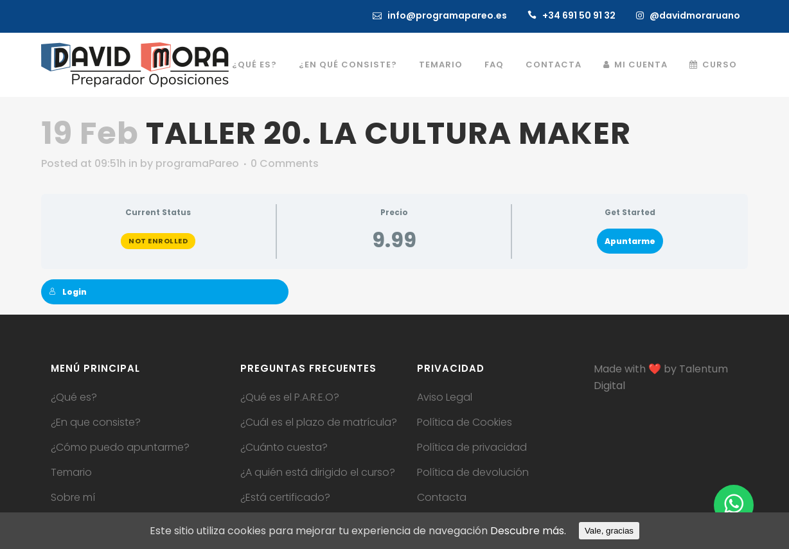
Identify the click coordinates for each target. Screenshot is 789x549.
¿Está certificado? (285, 498)
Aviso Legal (444, 397)
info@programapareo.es (447, 15)
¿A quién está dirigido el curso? (317, 473)
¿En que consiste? (96, 422)
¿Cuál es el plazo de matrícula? (318, 422)
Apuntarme (630, 241)
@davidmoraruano (695, 15)
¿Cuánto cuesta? (284, 447)
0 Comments (285, 163)
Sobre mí (73, 498)
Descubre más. (528, 530)
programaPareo (197, 163)
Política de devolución (473, 473)
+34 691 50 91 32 (579, 15)
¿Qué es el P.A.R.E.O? (289, 397)
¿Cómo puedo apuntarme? (120, 447)
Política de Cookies (464, 422)
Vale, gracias (609, 531)
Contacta (441, 498)
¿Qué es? (74, 397)
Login (68, 291)
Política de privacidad (472, 447)
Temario (71, 473)
